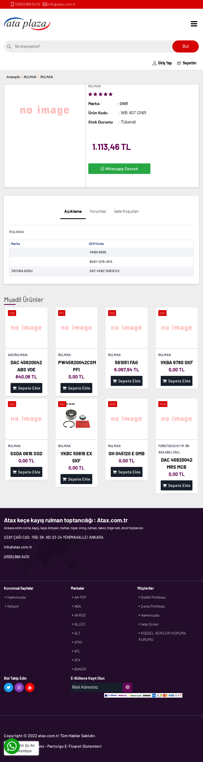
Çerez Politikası (153, 606)
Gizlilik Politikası (153, 597)
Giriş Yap (162, 63)
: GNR (122, 103)
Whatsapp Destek (119, 168)
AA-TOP (80, 597)
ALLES (79, 624)
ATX (77, 660)
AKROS (80, 615)
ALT (77, 633)
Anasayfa (13, 77)
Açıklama (73, 211)
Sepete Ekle (26, 387)
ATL (77, 651)
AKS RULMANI (17, 355)
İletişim (13, 606)
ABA (77, 606)
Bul (185, 46)
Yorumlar (98, 211)
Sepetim (186, 63)
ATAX (78, 642)
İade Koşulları (126, 211)
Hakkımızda (16, 597)
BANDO (80, 669)
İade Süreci (150, 624)
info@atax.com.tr (62, 4)
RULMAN (30, 77)
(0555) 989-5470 (27, 4)
